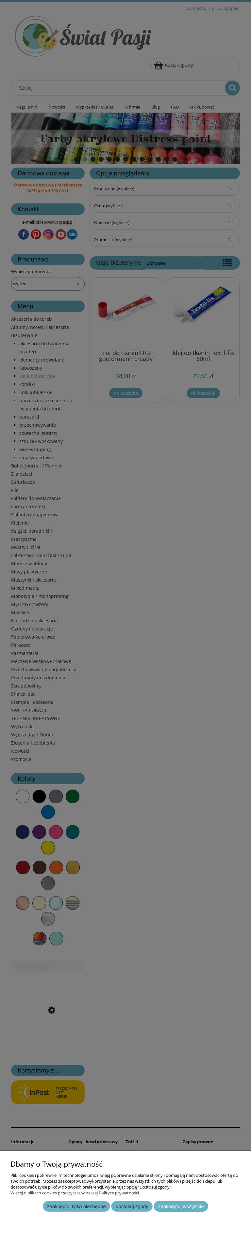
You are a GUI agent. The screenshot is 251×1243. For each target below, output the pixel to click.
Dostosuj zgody (132, 1206)
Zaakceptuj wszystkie (181, 1206)
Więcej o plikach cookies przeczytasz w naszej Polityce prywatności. (75, 1193)
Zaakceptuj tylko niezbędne (76, 1206)
